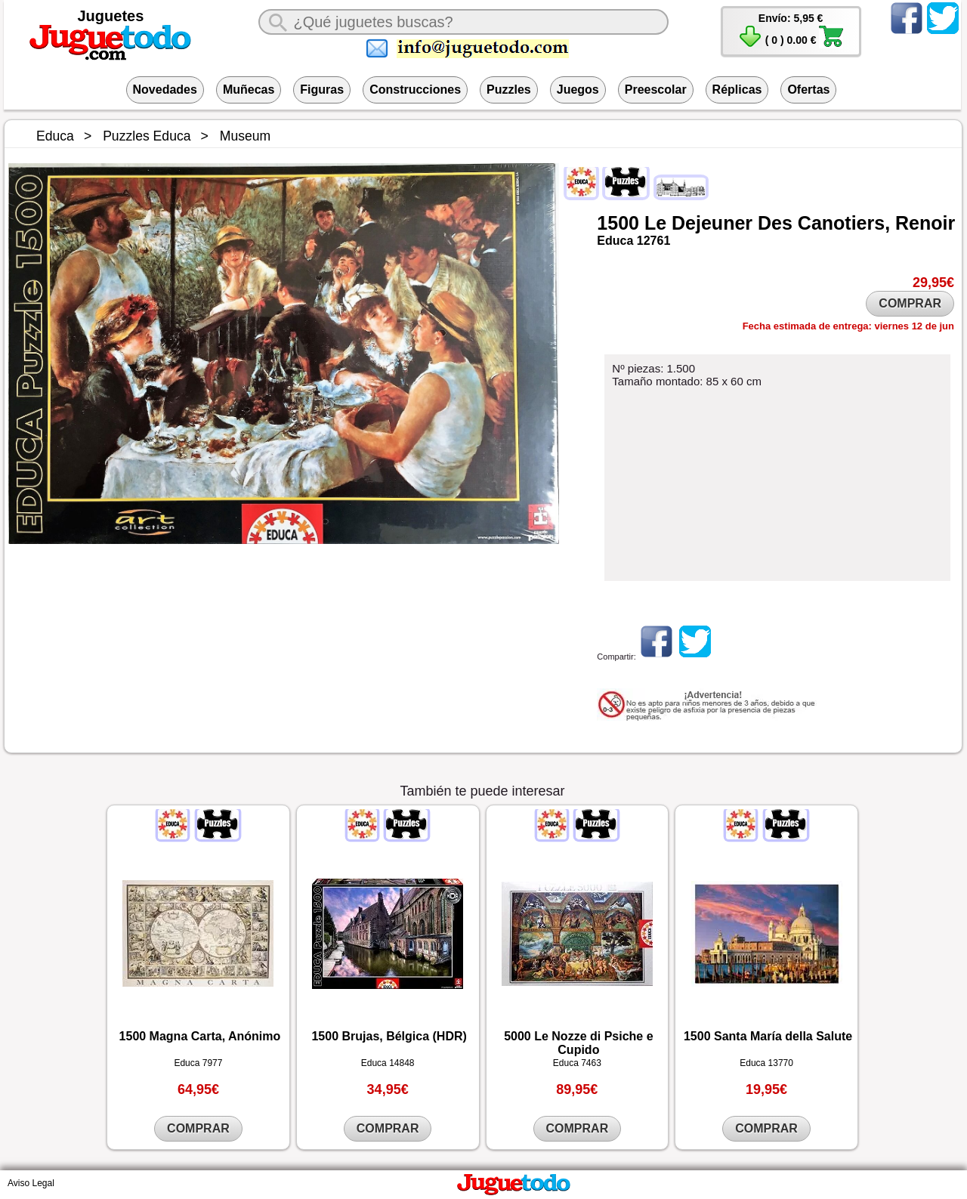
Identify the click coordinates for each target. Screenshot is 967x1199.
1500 (618, 222)
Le (655, 222)
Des (775, 222)
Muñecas (248, 89)
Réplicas (737, 89)
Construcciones (415, 89)
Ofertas (808, 89)
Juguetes (111, 16)
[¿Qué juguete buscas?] (463, 22)
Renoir (925, 222)
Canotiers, (844, 222)
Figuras (322, 89)
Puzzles (509, 89)
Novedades (165, 89)
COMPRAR (910, 303)
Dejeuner (712, 222)
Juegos (578, 89)
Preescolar (656, 89)
